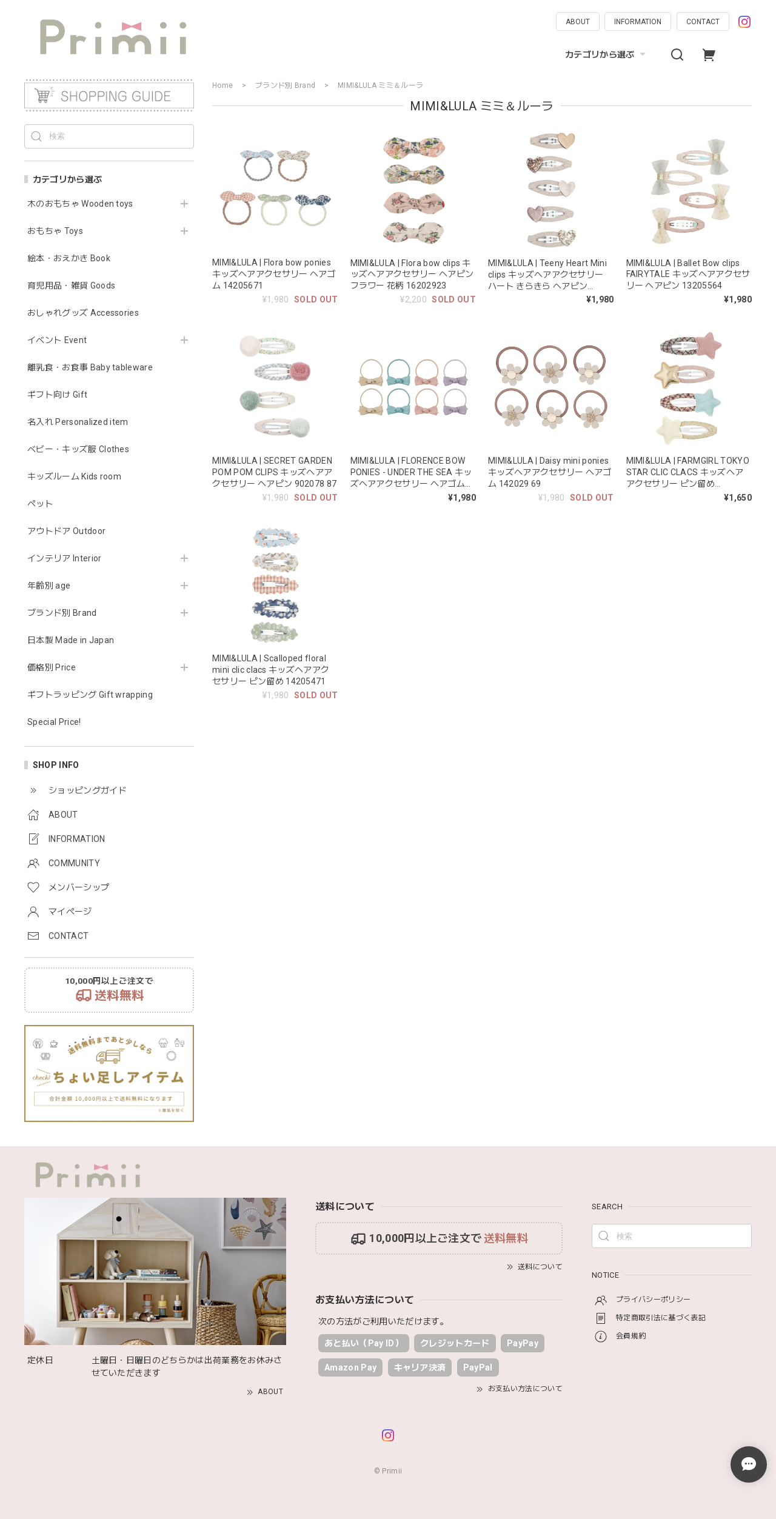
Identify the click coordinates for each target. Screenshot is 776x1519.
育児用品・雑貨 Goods (71, 285)
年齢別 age (48, 585)
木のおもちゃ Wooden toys (80, 204)
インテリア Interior (64, 558)
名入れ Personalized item (78, 422)
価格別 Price (51, 667)
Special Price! (54, 722)
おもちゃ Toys (55, 231)
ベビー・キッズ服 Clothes (78, 449)
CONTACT (703, 22)
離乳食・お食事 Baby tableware (90, 367)
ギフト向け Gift (57, 394)
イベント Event (57, 340)
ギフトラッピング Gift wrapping (90, 694)
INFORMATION (637, 22)
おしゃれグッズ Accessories (83, 313)
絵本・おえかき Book (68, 258)
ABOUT (578, 22)
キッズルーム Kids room (74, 476)
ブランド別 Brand (62, 613)
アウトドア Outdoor (66, 531)
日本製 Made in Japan (70, 640)
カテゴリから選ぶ (607, 54)
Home (222, 85)
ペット (40, 504)
